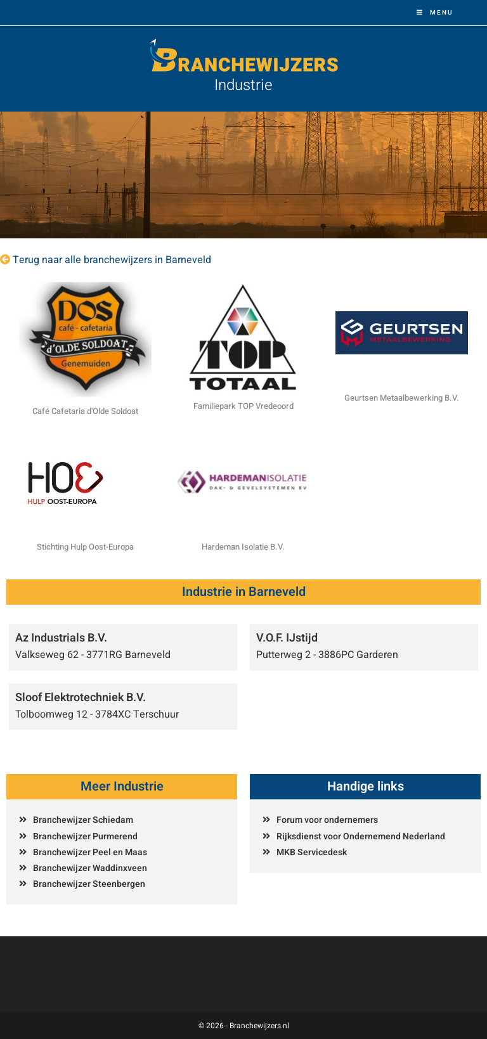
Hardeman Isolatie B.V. (243, 547)
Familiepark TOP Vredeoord (243, 406)
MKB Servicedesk (311, 852)
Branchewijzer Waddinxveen (90, 868)
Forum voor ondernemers (327, 820)
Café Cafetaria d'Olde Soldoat (85, 411)
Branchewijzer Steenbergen (89, 884)
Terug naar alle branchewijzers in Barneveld (112, 260)
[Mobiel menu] (435, 12)
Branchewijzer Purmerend (85, 836)
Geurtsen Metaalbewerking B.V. (401, 398)
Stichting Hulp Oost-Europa (85, 547)
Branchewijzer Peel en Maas (90, 852)
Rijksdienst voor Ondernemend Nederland (360, 836)
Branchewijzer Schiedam (83, 820)
